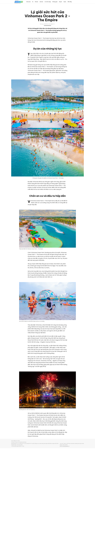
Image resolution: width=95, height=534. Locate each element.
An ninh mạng (48, 1)
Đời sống (70, 1)
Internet (41, 1)
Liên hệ (61, 446)
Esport (60, 1)
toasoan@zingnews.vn (65, 446)
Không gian (54, 1)
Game (65, 1)
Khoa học (28, 1)
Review (36, 1)
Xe (32, 1)
